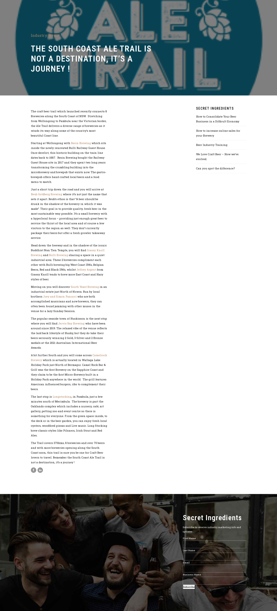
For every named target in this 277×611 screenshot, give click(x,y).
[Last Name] (214, 556)
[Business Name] (214, 581)
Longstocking (62, 396)
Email (186, 562)
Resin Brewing (81, 143)
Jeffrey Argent (86, 269)
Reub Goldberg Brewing (46, 194)
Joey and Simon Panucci (60, 296)
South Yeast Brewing (85, 287)
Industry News (45, 35)
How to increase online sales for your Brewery (218, 133)
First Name (189, 538)
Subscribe (189, 587)
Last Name (189, 550)
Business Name (192, 574)
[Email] (214, 568)
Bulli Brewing (58, 255)
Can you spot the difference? (215, 168)
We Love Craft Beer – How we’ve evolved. (217, 156)
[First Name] (214, 544)
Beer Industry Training (211, 145)
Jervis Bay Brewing (71, 323)
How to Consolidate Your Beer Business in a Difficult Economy (217, 119)
